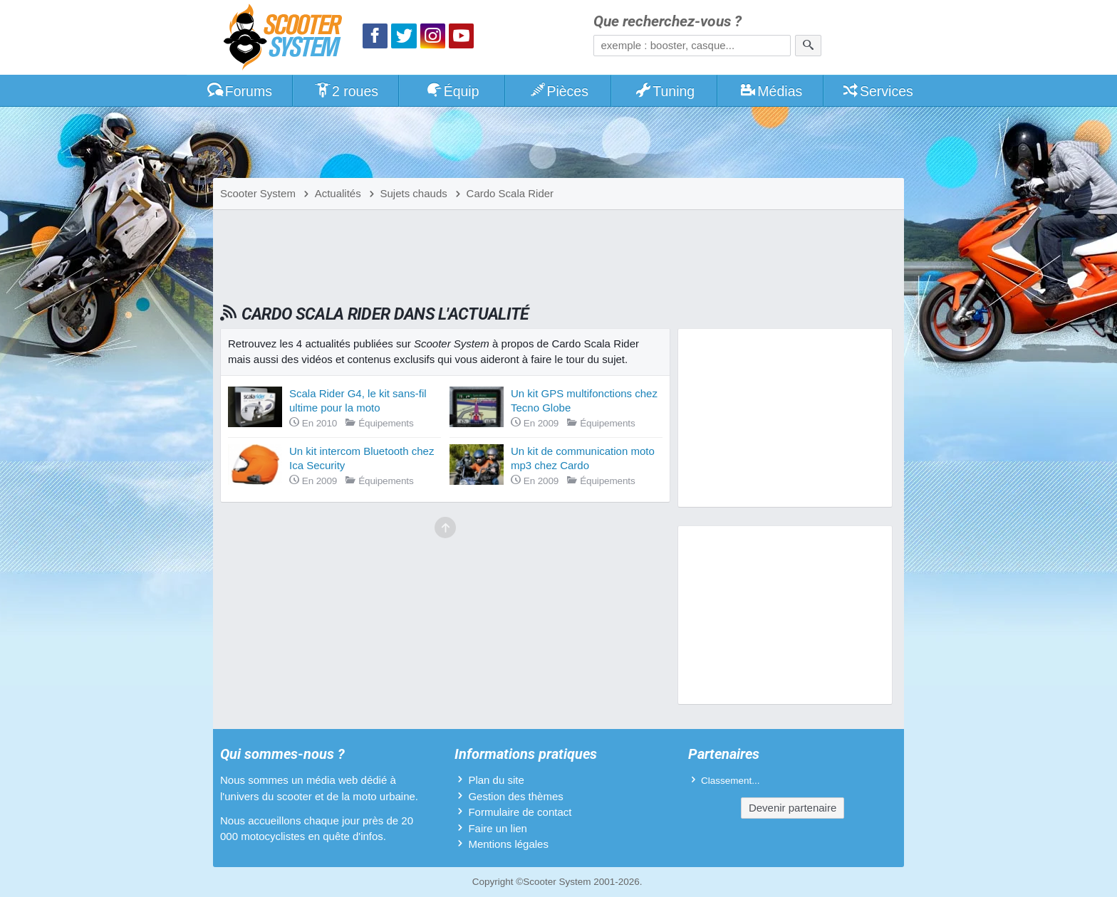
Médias (771, 91)
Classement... (730, 780)
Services (877, 91)
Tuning (665, 91)
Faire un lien (497, 828)
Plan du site (496, 780)
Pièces (558, 91)
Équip (452, 91)
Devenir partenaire (792, 808)
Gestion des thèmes (515, 796)
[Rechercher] (808, 45)
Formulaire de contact (519, 812)
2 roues (345, 91)
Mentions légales (508, 844)
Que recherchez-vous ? (667, 22)
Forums (239, 91)
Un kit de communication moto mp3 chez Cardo (583, 458)
